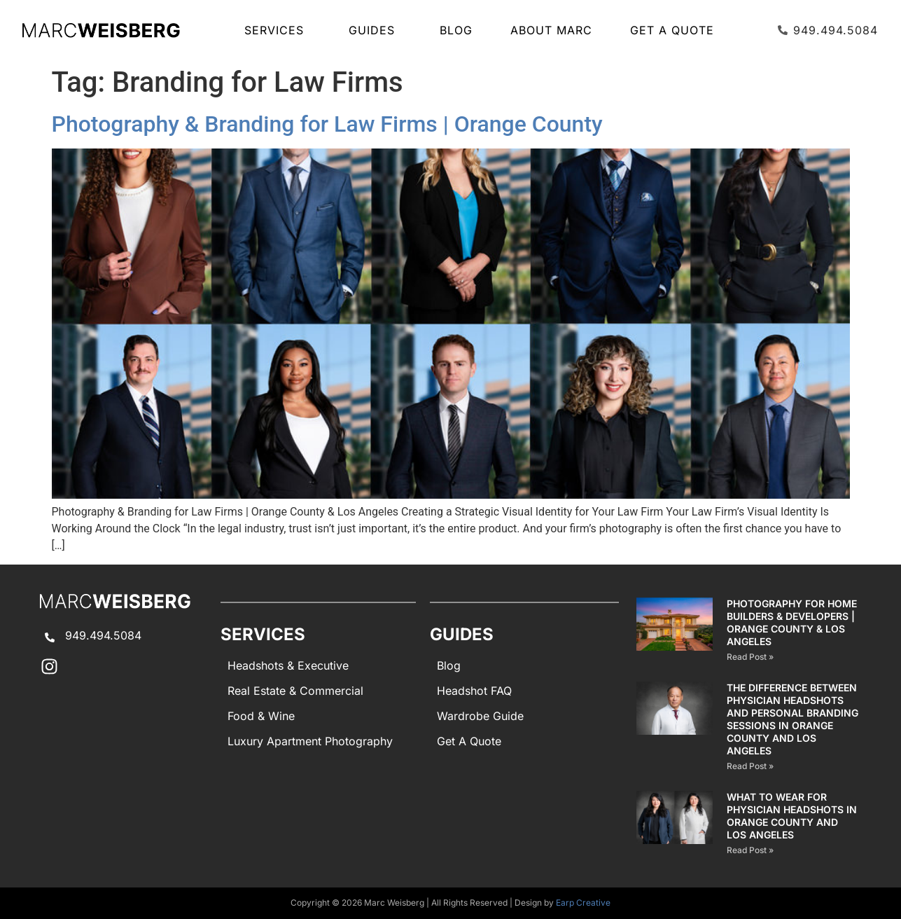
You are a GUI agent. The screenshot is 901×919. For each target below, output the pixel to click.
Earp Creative (583, 902)
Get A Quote (672, 30)
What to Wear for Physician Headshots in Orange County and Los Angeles (792, 816)
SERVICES (277, 30)
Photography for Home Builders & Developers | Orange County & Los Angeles (792, 622)
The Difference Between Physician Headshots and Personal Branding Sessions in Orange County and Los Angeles (792, 719)
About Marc (551, 30)
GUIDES (375, 30)
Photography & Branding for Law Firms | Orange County (327, 124)
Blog (456, 30)
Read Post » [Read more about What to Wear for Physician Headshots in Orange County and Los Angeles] (750, 850)
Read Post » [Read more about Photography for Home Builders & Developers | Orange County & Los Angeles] (750, 656)
